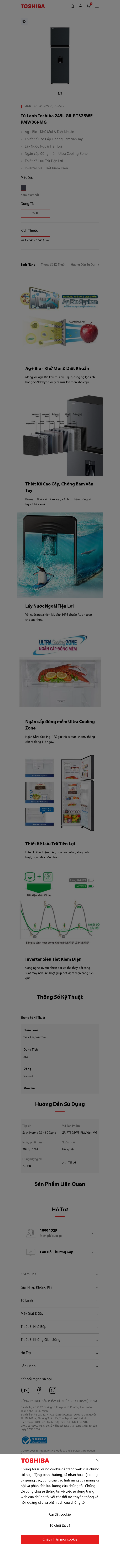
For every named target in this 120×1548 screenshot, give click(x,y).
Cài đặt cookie (60, 1514)
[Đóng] (97, 1460)
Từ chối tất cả (60, 1526)
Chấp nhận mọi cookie (60, 1539)
